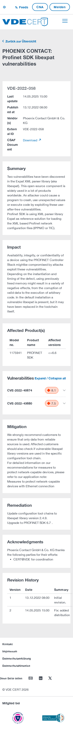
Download (30, 140)
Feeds (23, 7)
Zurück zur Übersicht (20, 41)
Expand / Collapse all (50, 378)
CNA (40, 7)
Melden (60, 7)
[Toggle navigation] (65, 21)
